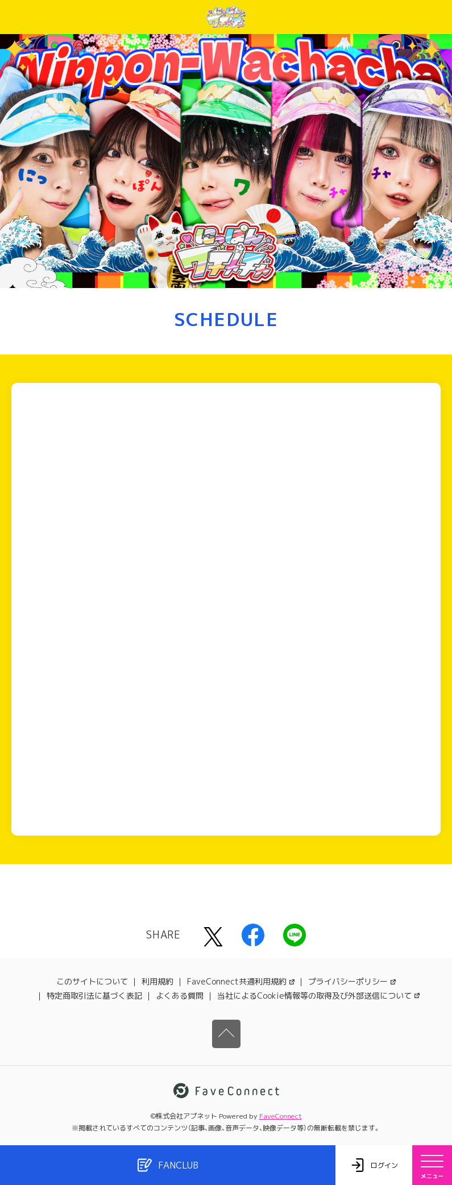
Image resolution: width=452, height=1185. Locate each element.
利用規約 (157, 981)
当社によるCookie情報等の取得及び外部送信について (318, 995)
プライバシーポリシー (352, 981)
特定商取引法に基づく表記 (94, 995)
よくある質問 (180, 995)
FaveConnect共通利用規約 (241, 981)
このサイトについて (92, 981)
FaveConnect (280, 1116)
